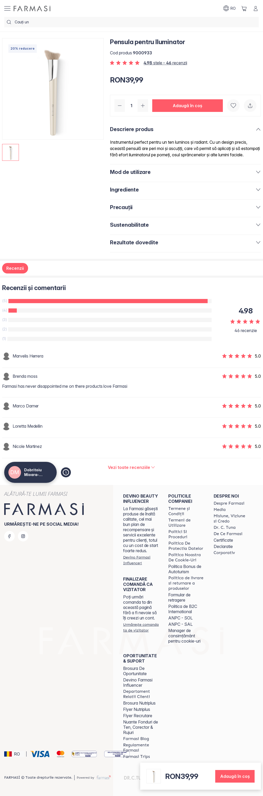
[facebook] (9, 536)
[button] (187, 105)
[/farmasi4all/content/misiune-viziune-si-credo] (231, 518)
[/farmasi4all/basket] (244, 8)
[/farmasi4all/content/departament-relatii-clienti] (141, 694)
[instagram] (23, 536)
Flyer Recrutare (137, 715)
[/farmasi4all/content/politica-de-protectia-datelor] (186, 546)
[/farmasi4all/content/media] (220, 509)
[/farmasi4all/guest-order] (141, 627)
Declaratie (223, 546)
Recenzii (15, 268)
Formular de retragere (179, 597)
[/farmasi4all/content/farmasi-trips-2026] (136, 756)
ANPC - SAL (180, 624)
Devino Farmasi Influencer (137, 682)
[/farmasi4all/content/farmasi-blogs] (136, 738)
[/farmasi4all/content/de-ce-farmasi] (228, 533)
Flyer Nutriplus (136, 709)
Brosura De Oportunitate (135, 671)
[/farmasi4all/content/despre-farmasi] (229, 503)
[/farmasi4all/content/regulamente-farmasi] (141, 747)
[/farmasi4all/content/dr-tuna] (225, 527)
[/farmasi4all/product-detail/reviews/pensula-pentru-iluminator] (131, 467)
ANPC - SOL (180, 618)
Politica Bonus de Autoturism (184, 569)
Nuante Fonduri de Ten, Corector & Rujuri (140, 727)
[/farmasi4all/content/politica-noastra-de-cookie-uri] (186, 557)
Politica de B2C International (182, 609)
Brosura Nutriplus (139, 703)
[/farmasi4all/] (32, 9)
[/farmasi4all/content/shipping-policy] (186, 583)
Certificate (223, 540)
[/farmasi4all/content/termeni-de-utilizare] (186, 523)
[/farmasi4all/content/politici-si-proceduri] (186, 534)
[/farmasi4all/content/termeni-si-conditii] (186, 511)
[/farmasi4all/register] (141, 560)
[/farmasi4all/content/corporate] (224, 552)
